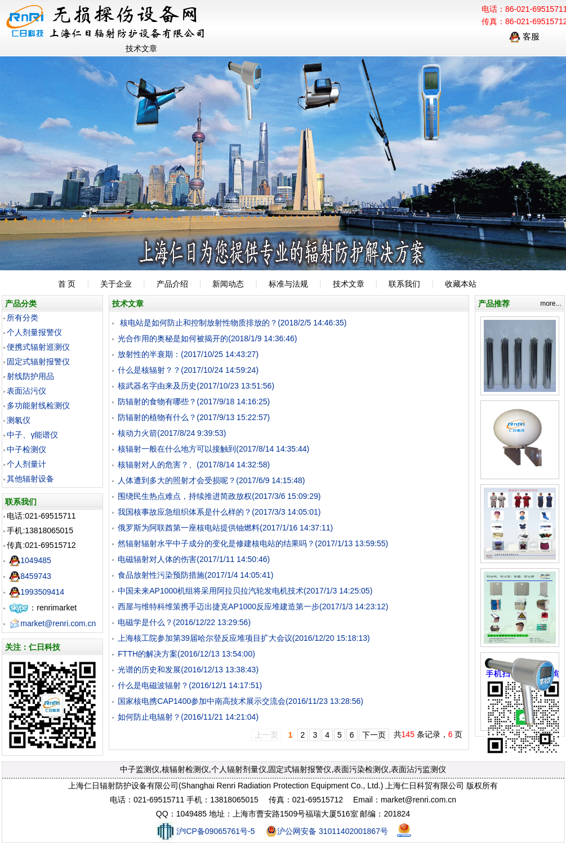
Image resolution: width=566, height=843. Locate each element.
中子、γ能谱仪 (32, 434)
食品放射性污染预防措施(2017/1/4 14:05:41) (195, 574)
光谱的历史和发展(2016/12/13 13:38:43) (188, 669)
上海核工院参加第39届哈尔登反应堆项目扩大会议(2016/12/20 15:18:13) (243, 638)
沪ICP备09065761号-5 (205, 831)
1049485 (30, 560)
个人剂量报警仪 (34, 332)
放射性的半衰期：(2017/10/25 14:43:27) (188, 354)
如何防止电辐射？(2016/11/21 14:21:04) (188, 716)
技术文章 (348, 283)
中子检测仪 (26, 449)
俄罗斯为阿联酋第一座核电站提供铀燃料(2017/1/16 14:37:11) (225, 527)
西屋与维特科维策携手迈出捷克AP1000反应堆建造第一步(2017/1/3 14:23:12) (253, 606)
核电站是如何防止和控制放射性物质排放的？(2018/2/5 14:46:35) (232, 322)
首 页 (67, 283)
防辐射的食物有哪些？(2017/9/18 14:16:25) (194, 401)
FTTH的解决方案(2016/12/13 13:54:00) (186, 653)
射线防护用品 (30, 376)
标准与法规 (288, 283)
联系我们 (404, 283)
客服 (524, 36)
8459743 (30, 576)
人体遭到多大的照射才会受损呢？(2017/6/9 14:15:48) (211, 480)
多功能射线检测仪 (38, 405)
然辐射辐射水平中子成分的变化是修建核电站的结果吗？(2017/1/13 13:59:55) (253, 543)
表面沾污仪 (26, 390)
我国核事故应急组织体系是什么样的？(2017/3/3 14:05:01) (219, 511)
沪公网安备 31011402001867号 (327, 831)
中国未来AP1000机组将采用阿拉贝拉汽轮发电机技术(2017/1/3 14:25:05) (245, 590)
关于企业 (116, 283)
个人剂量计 (26, 464)
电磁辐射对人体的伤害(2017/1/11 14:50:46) (194, 559)
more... (550, 303)
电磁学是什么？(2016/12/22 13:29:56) (184, 622)
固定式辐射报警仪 (38, 361)
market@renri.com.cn (52, 623)
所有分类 (22, 317)
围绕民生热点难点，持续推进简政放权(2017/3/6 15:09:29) (219, 496)
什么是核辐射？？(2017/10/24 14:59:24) (188, 369)
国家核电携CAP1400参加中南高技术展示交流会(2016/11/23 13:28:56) (240, 701)
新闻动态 (228, 283)
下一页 (374, 734)
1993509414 (36, 591)
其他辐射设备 (30, 478)
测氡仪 (18, 420)
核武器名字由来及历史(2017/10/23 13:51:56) (196, 385)
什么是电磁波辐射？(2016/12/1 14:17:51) (190, 685)
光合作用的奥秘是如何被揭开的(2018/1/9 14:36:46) (207, 338)
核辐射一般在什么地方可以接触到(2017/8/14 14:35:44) (213, 448)
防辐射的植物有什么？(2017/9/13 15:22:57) (194, 417)
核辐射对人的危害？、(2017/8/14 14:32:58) (194, 464)
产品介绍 (172, 283)
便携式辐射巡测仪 (38, 346)
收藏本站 (460, 283)
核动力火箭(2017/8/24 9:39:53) (172, 433)
